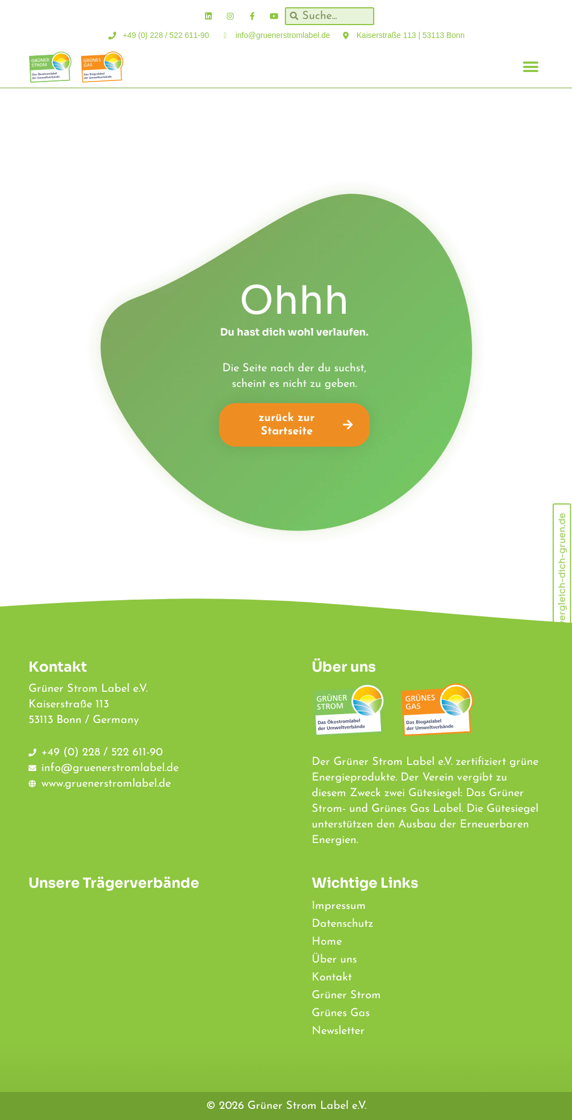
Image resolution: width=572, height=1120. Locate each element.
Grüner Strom (346, 995)
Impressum (339, 906)
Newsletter (338, 1031)
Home (327, 941)
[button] (531, 67)
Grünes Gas (341, 1013)
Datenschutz (342, 924)
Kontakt (332, 977)
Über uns (334, 959)
